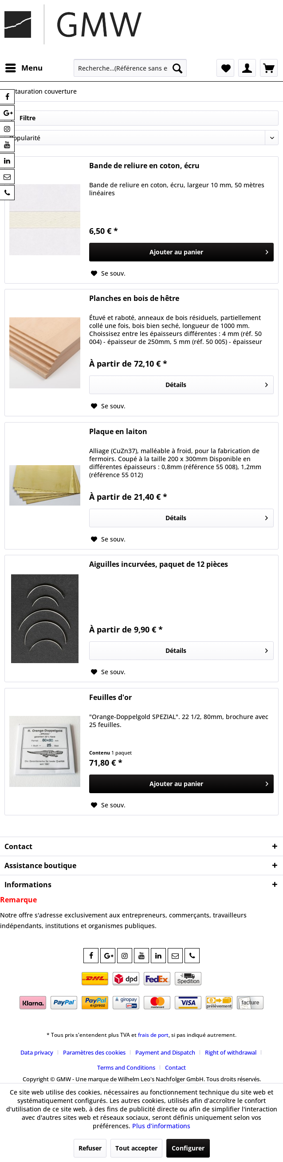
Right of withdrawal (230, 1052)
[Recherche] (177, 68)
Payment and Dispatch (165, 1052)
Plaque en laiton (118, 431)
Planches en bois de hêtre (134, 298)
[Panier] (269, 68)
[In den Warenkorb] (181, 252)
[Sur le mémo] (108, 273)
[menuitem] (23, 68)
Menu (24, 67)
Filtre (22, 118)
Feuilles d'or (110, 697)
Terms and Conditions (126, 1067)
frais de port (153, 1035)
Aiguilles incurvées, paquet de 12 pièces (158, 564)
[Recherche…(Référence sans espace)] (130, 68)
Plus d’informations (161, 1126)
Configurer (188, 1148)
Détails (216, 383)
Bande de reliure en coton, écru (144, 165)
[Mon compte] (247, 68)
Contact (175, 1067)
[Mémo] (225, 68)
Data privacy (36, 1052)
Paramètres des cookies (94, 1052)
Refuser (90, 1148)
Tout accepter (136, 1148)
